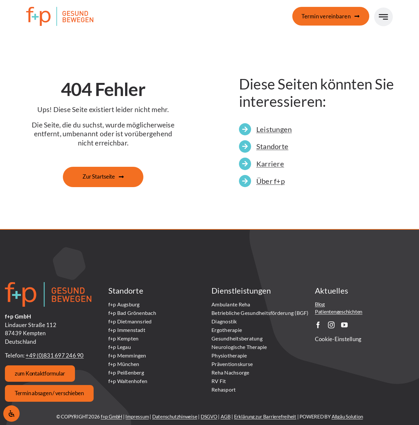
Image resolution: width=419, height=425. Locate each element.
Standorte (272, 146)
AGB (225, 416)
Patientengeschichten (338, 311)
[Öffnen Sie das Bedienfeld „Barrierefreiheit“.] (11, 413)
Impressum (137, 416)
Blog (320, 304)
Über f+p (270, 181)
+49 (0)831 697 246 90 (54, 355)
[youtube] (344, 325)
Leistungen (274, 129)
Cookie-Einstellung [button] (338, 339)
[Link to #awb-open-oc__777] (383, 17)
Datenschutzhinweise (174, 416)
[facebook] (318, 325)
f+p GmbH (111, 416)
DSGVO (209, 416)
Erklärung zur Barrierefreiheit (265, 416)
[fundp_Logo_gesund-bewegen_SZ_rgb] (59, 9)
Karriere (270, 163)
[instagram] (331, 325)
